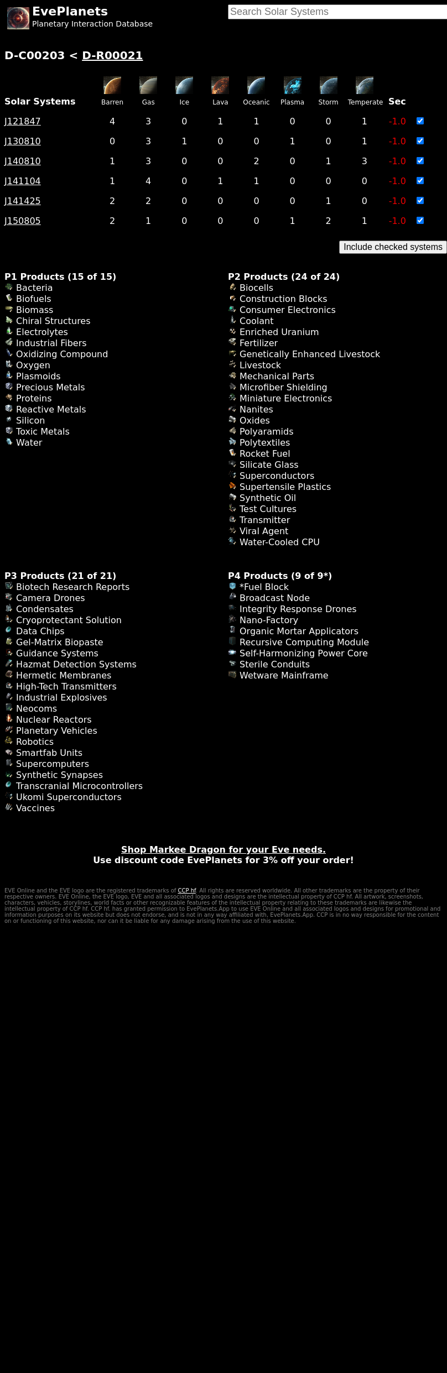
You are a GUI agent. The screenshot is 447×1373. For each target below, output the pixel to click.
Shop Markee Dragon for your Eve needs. (223, 849)
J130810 (22, 141)
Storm (329, 102)
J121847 (22, 121)
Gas (148, 102)
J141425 (22, 201)
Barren (112, 102)
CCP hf (186, 891)
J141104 (22, 181)
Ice (185, 102)
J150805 (22, 221)
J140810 (22, 161)
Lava (220, 102)
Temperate (365, 102)
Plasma (292, 102)
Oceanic (256, 102)
